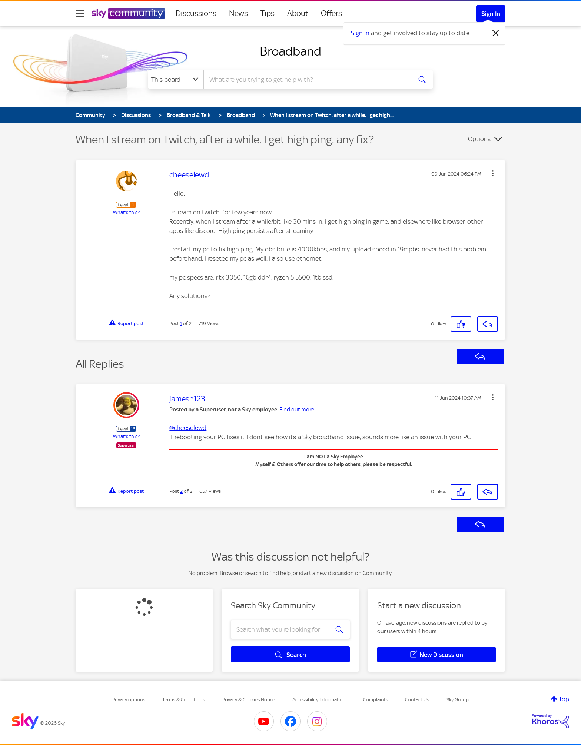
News (238, 13)
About (297, 13)
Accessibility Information (319, 699)
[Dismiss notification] (496, 33)
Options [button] (479, 139)
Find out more (296, 409)
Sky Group (457, 699)
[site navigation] (80, 13)
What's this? (126, 212)
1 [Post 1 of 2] (181, 323)
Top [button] (564, 699)
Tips (267, 13)
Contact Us (417, 699)
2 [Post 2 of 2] (181, 491)
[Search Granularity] (175, 79)
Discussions (196, 13)
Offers (331, 13)
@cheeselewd (187, 427)
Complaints (375, 699)
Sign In (490, 13)
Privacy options (128, 699)
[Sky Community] (128, 13)
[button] (493, 173)
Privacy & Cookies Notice (248, 699)
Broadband (290, 51)
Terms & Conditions (183, 699)
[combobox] (307, 79)
